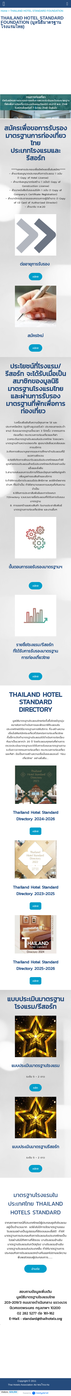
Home (4, 10)
